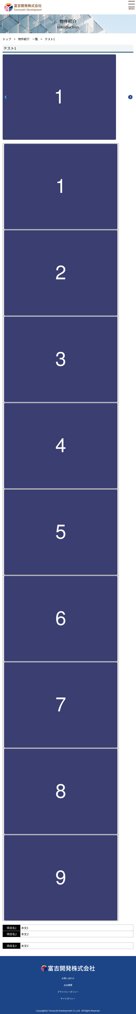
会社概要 (68, 984)
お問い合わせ (68, 978)
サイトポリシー (68, 998)
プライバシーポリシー (68, 991)
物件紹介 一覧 (28, 39)
